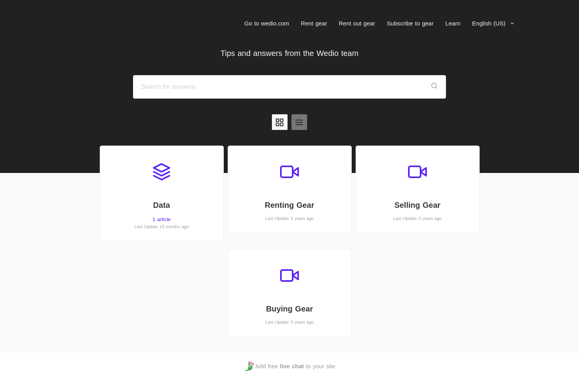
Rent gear (314, 23)
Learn (452, 23)
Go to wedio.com (267, 23)
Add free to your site (290, 366)
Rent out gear (357, 23)
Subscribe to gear (410, 23)
